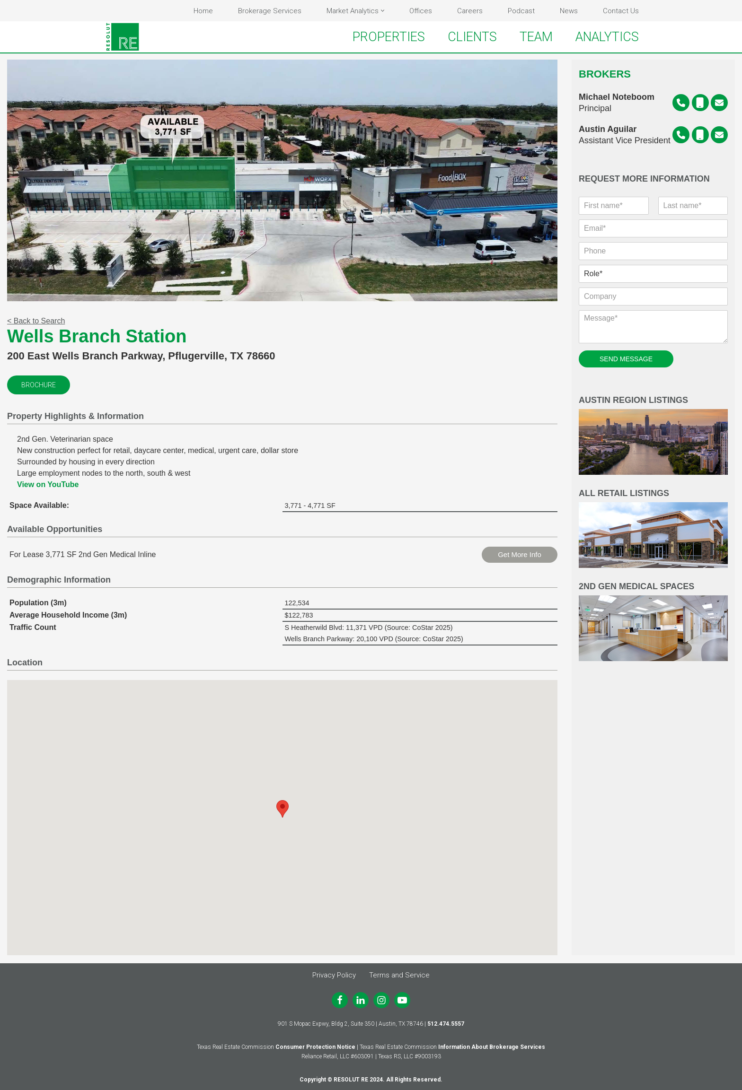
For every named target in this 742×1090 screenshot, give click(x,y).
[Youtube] (402, 1000)
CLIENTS (472, 36)
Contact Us (621, 11)
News (569, 11)
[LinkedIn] (361, 1000)
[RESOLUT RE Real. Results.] (122, 37)
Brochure (38, 386)
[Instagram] (381, 1000)
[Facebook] (340, 1000)
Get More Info (519, 555)
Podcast (521, 11)
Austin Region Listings (653, 436)
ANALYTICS (607, 36)
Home (203, 11)
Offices (420, 11)
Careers (470, 11)
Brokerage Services (269, 11)
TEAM (536, 36)
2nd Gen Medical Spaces (653, 622)
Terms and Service (399, 975)
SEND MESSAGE (626, 360)
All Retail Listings (653, 529)
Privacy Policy (334, 975)
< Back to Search (36, 322)
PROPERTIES (389, 36)
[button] (382, 10)
